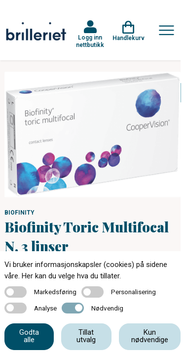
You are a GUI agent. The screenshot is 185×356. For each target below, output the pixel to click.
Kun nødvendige (149, 336)
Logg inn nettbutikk (90, 41)
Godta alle (29, 336)
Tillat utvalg (86, 336)
